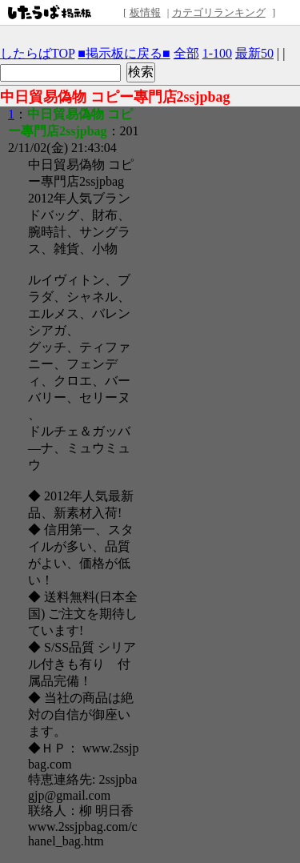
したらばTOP (37, 53)
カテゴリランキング (219, 12)
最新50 (254, 53)
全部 (186, 53)
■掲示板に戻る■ (124, 53)
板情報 (145, 12)
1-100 (217, 53)
